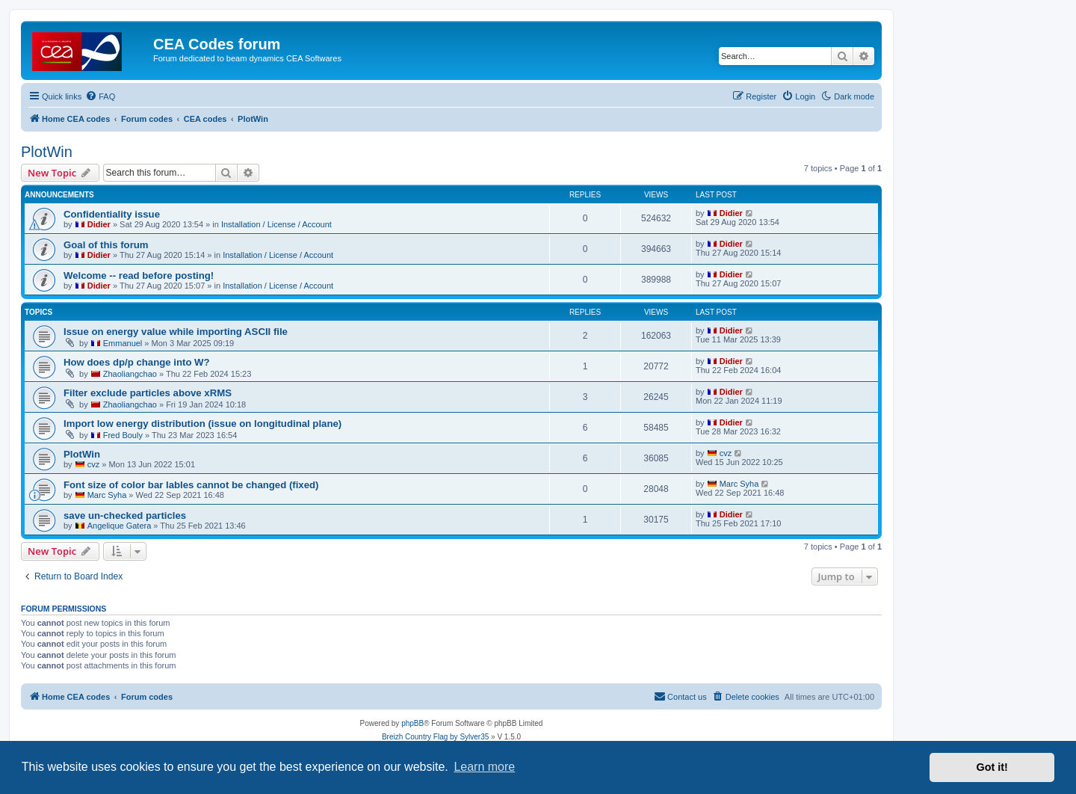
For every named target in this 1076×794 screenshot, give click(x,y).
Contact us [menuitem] (680, 696)
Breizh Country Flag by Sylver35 (435, 737)
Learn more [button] (484, 766)
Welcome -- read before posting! (139, 275)
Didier (99, 224)
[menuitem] (100, 96)
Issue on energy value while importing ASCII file (176, 331)
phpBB (412, 723)
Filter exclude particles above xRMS (148, 392)
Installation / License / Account (276, 224)
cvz (93, 464)
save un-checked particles (125, 515)
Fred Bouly (123, 435)
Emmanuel (123, 343)
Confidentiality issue (112, 214)
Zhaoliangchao (130, 373)
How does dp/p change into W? (137, 362)
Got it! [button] (992, 767)
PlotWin (46, 152)
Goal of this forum (106, 244)
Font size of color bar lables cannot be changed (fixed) (191, 484)
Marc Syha (107, 494)
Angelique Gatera (119, 525)
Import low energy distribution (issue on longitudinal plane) (202, 423)
